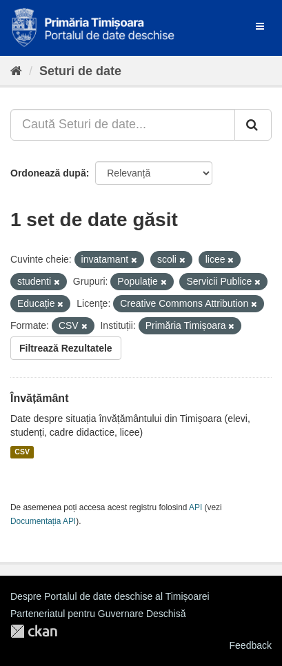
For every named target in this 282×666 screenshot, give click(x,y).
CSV (22, 452)
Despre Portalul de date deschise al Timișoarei (110, 596)
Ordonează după (48, 173)
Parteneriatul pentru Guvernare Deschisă (97, 613)
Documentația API (43, 521)
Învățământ (39, 398)
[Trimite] (253, 125)
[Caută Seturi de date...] (122, 125)
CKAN (33, 631)
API (195, 507)
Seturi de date (80, 71)
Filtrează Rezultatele (65, 348)
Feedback (251, 645)
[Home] (16, 71)
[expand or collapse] (260, 26)
